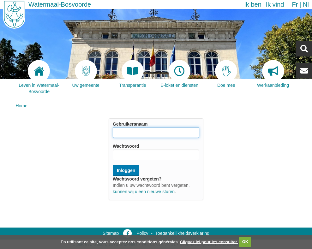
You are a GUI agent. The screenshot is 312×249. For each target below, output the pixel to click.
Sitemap (111, 233)
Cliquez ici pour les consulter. (209, 241)
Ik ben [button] (252, 4)
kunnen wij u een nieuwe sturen (144, 191)
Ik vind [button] (275, 4)
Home (21, 105)
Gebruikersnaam (130, 124)
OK (245, 241)
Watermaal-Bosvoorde (59, 4)
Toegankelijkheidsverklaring (182, 233)
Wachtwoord (126, 146)
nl (306, 4)
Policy (142, 233)
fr (295, 4)
